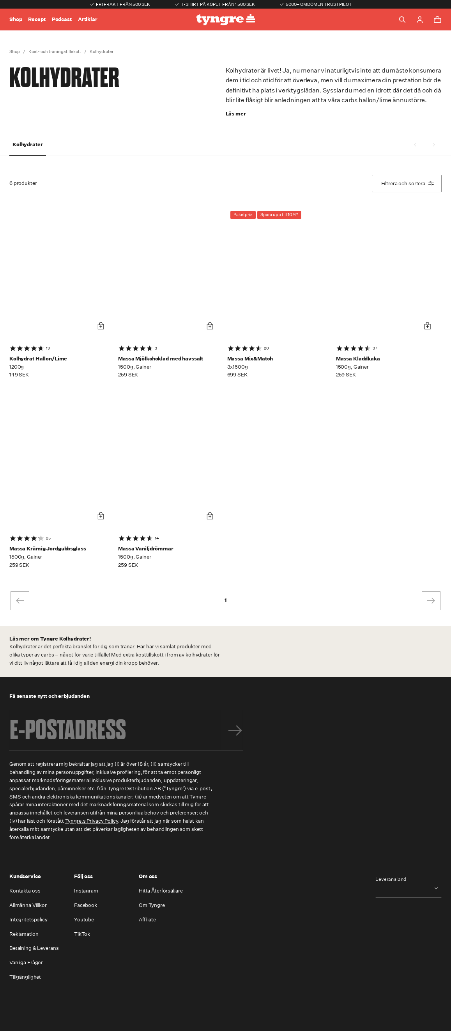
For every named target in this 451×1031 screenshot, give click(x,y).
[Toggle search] (402, 19)
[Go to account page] (420, 19)
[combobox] (408, 888)
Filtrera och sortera (407, 183)
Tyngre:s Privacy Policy (91, 821)
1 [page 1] (226, 600)
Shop (15, 19)
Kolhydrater (101, 52)
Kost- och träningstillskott (54, 52)
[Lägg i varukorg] (101, 326)
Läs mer (236, 113)
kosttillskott (149, 654)
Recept (36, 19)
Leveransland (391, 879)
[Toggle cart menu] (437, 19)
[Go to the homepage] (225, 19)
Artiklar (87, 19)
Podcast (62, 19)
